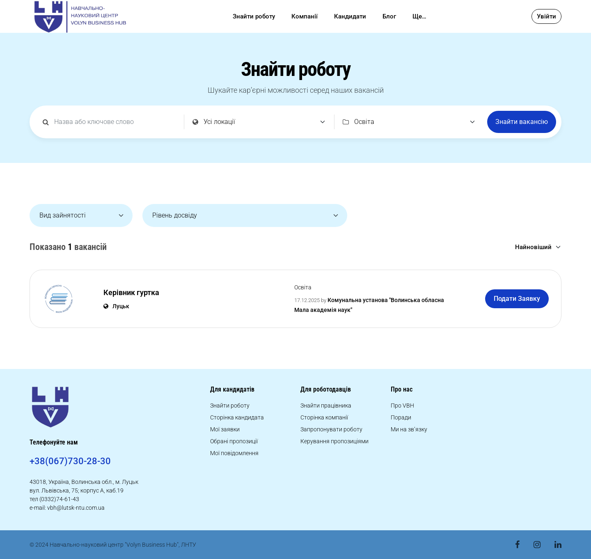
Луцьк (116, 306)
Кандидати (350, 16)
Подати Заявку (517, 298)
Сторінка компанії (324, 417)
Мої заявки (225, 429)
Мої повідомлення (234, 453)
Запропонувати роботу (331, 429)
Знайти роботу (254, 16)
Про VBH (402, 405)
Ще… (419, 16)
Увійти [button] (546, 16)
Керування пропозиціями (334, 441)
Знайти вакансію (521, 122)
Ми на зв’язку (409, 429)
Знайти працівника (325, 405)
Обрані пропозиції (234, 441)
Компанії (304, 16)
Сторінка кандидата (237, 417)
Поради (401, 417)
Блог (389, 16)
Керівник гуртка (131, 292)
